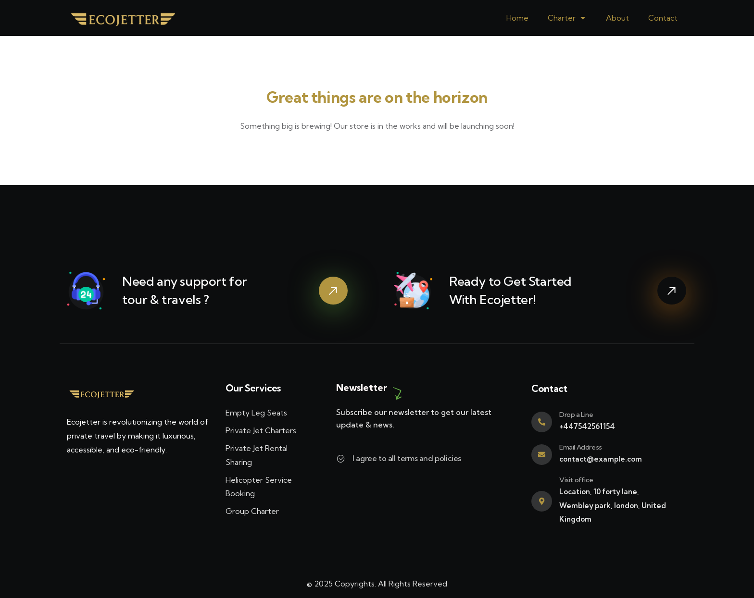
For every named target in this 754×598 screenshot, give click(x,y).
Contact (663, 18)
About (617, 18)
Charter (567, 17)
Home (517, 18)
